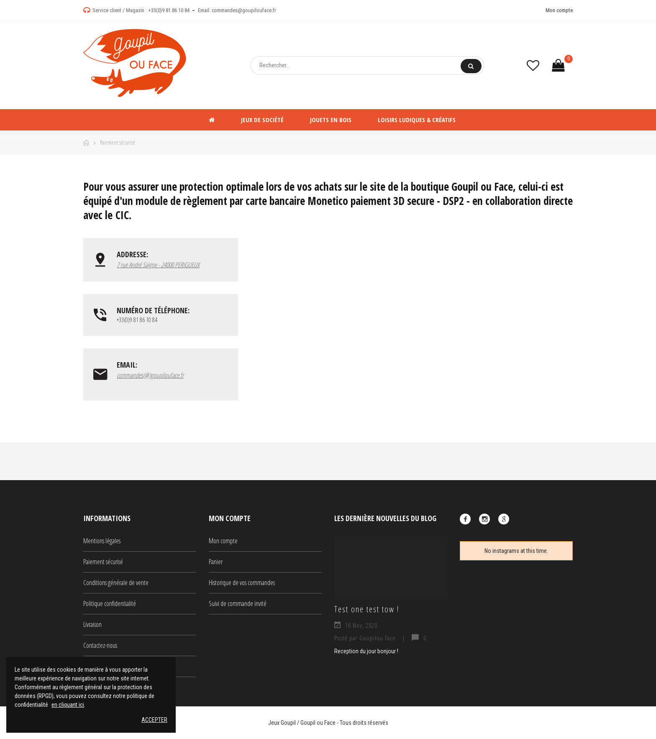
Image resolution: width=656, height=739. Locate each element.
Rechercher (471, 66)
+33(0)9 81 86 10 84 (169, 10)
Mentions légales (101, 540)
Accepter (154, 719)
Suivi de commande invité (237, 603)
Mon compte (559, 10)
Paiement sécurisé (103, 561)
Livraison (92, 624)
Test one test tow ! (366, 608)
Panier (216, 561)
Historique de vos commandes (242, 582)
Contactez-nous (100, 645)
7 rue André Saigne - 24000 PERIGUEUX (158, 264)
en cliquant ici (67, 704)
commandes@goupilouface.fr (244, 10)
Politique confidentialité (109, 603)
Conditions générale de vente (116, 582)
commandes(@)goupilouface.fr (150, 375)
